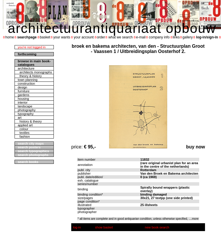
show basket (104, 227)
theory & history (30, 76)
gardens (23, 95)
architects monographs (35, 72)
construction (26, 83)
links (176, 37)
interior (23, 102)
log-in (77, 227)
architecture (26, 68)
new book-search (157, 227)
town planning (28, 79)
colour (23, 129)
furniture (23, 91)
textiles (23, 132)
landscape (25, 106)
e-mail (141, 37)
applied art (25, 125)
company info (159, 37)
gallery (187, 37)
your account (84, 37)
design (22, 87)
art (20, 117)
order (101, 37)
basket (45, 37)
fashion (24, 136)
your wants (61, 37)
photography (26, 110)
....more (194, 218)
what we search (120, 37)
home (9, 37)
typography (25, 114)
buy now (195, 146)
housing (23, 98)
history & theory (30, 121)
